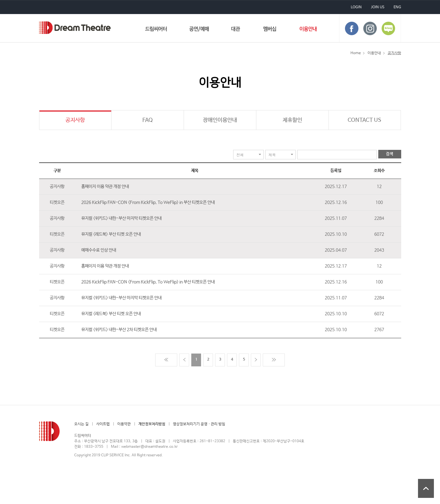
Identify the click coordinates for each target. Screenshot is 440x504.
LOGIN (356, 7)
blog (388, 28)
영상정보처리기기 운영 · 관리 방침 (199, 424)
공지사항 (75, 120)
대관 (235, 30)
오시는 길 (81, 424)
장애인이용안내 (220, 120)
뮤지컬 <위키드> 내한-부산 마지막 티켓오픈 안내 (121, 218)
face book (351, 28)
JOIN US (377, 7)
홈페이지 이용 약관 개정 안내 (105, 186)
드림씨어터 (75, 27)
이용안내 (308, 30)
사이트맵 (103, 424)
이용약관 (124, 424)
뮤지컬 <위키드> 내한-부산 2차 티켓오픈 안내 (119, 329)
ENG (397, 7)
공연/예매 (199, 30)
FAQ (147, 120)
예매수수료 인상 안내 (98, 250)
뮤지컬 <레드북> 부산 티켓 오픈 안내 (111, 234)
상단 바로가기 (426, 488)
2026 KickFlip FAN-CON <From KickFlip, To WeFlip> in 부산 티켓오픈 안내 (148, 202)
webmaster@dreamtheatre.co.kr (149, 447)
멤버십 (270, 30)
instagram (370, 28)
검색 (389, 154)
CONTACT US (364, 120)
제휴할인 (292, 120)
